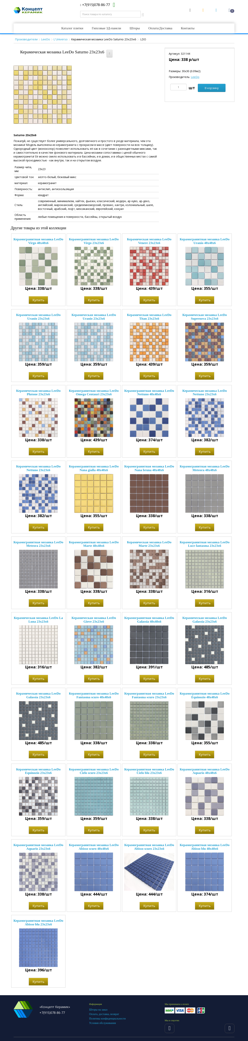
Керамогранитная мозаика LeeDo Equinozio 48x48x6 (205, 695)
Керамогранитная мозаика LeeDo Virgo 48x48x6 (38, 241)
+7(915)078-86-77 (95, 4)
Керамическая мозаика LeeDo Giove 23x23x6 (93, 619)
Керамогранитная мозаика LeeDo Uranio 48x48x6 (205, 241)
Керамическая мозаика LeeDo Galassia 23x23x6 (204, 619)
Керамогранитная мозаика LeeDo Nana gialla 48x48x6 (94, 468)
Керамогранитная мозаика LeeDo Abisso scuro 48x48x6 (94, 847)
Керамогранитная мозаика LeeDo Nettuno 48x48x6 (149, 392)
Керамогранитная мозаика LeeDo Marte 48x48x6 (94, 544)
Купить (38, 300)
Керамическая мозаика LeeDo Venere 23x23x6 (149, 241)
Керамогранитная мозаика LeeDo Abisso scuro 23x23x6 (149, 847)
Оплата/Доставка (160, 28)
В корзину (212, 88)
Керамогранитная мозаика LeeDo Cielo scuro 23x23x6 (94, 771)
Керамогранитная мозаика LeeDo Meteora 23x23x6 (38, 544)
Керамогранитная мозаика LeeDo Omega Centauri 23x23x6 (94, 392)
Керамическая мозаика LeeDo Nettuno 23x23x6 (204, 392)
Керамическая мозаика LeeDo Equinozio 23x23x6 (38, 771)
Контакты (187, 28)
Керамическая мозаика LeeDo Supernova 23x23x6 (204, 316)
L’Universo (60, 39)
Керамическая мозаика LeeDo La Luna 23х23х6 (38, 619)
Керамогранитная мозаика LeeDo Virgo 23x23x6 (94, 241)
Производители (26, 39)
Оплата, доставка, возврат (104, 1014)
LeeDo (45, 39)
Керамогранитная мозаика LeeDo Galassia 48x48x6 (149, 619)
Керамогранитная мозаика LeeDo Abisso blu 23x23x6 (38, 922)
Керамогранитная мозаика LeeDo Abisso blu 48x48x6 (205, 847)
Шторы (135, 28)
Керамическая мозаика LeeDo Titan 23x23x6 (149, 316)
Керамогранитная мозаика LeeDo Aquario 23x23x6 (38, 847)
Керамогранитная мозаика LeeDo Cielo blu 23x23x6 (149, 771)
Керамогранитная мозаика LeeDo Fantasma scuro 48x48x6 (94, 695)
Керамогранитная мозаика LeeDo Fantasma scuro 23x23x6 (149, 695)
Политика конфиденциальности (107, 1018)
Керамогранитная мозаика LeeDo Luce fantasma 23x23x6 (205, 544)
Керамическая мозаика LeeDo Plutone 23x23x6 (38, 392)
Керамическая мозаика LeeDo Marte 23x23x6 (149, 544)
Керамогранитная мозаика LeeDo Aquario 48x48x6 (205, 771)
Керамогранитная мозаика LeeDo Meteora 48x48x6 (205, 468)
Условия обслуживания (102, 1023)
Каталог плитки (72, 28)
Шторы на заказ (98, 1009)
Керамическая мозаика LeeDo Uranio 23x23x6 (38, 316)
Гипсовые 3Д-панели (106, 28)
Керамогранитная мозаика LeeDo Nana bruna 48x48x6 (149, 468)
